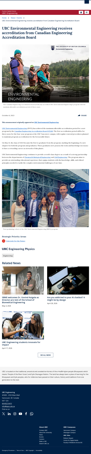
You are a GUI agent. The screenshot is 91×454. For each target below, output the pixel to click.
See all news (45, 355)
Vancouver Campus (69, 430)
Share (82, 115)
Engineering (8, 256)
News (41, 435)
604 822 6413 (7, 403)
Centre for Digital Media (70, 440)
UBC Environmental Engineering (46, 122)
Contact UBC (43, 430)
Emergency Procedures (8, 450)
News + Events (16, 18)
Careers (41, 439)
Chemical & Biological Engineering (38, 157)
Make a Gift (42, 441)
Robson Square (68, 438)
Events (41, 437)
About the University (45, 432)
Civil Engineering (60, 157)
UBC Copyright (30, 450)
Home (4, 18)
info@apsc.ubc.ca (8, 406)
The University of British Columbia (32, 4)
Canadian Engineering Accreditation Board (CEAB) (33, 131)
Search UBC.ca (44, 443)
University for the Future (13, 241)
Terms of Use (20, 450)
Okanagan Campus (69, 432)
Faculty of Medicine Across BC (72, 442)
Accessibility (39, 450)
